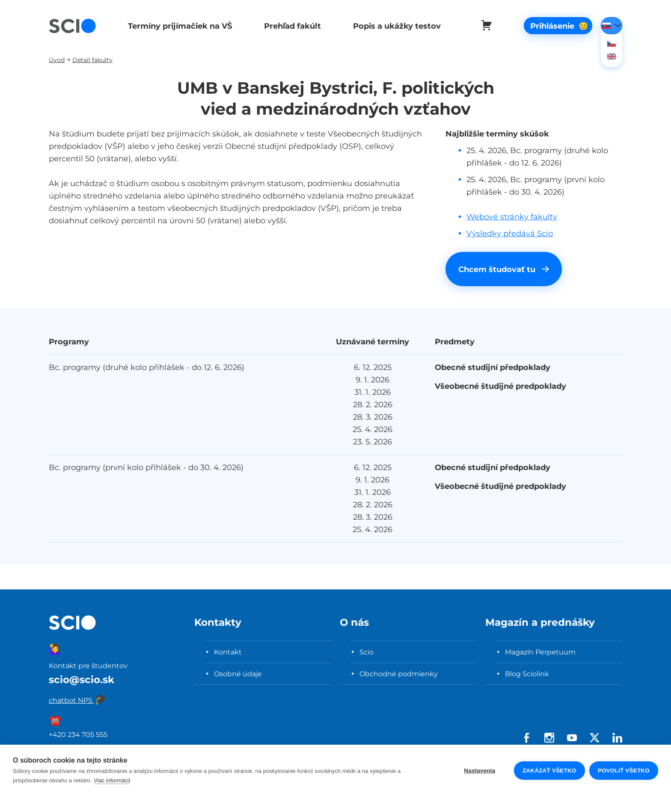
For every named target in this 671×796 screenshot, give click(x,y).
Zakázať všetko (549, 770)
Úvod (57, 59)
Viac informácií (112, 780)
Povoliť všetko (624, 770)
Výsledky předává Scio (509, 233)
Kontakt (228, 652)
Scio (366, 652)
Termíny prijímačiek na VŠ (179, 25)
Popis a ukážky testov (393, 25)
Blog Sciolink (527, 674)
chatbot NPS (78, 700)
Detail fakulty (92, 59)
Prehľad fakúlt (289, 25)
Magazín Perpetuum (540, 652)
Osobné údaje (238, 674)
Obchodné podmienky (398, 674)
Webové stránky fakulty (511, 216)
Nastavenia (479, 770)
